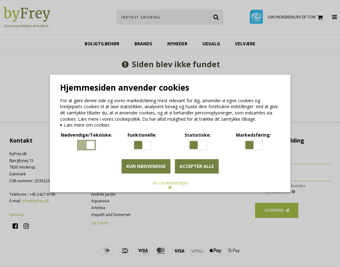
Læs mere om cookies (86, 125)
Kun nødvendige (146, 166)
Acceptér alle (197, 166)
